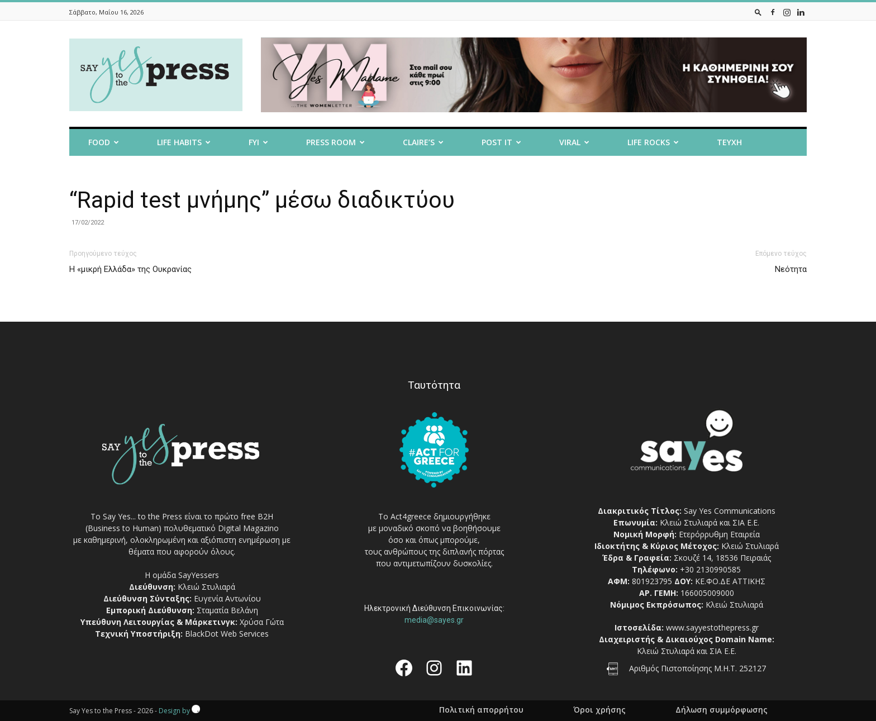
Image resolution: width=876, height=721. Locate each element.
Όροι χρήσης (599, 710)
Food (103, 142)
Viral (574, 142)
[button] (758, 12)
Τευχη (729, 142)
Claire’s (423, 142)
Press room (335, 142)
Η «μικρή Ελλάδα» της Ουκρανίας (130, 269)
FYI (258, 142)
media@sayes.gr (434, 619)
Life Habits (184, 142)
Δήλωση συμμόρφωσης (721, 710)
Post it (501, 142)
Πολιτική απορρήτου (481, 710)
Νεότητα (791, 269)
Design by (179, 710)
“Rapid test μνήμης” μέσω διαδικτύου (262, 200)
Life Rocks (653, 142)
